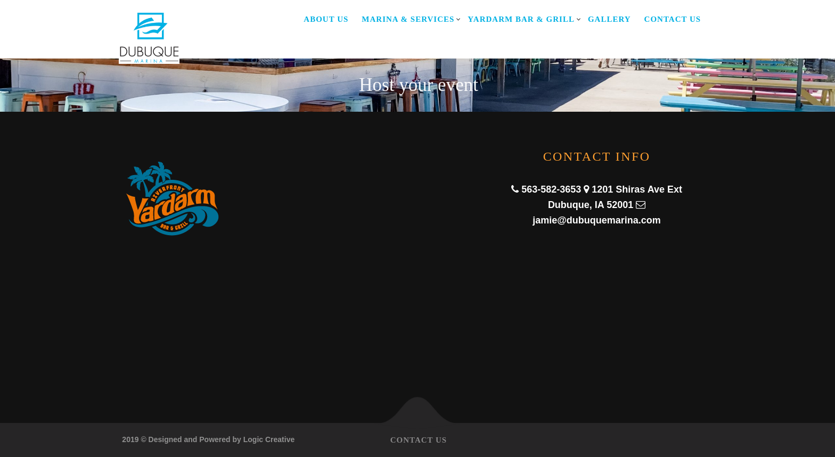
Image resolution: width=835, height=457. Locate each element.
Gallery (609, 19)
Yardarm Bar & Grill (521, 19)
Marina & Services (408, 19)
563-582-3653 (551, 189)
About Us (326, 19)
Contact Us (672, 19)
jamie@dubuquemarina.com (597, 220)
